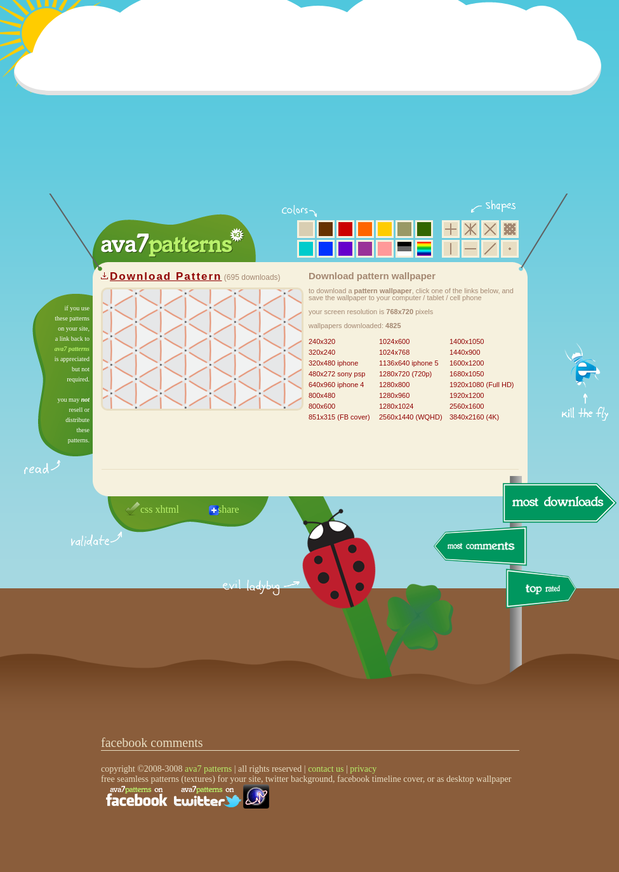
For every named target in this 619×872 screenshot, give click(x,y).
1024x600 (394, 341)
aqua (306, 249)
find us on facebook (136, 796)
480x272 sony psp (337, 374)
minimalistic (510, 249)
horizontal (470, 249)
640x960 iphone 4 (336, 384)
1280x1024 (396, 406)
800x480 (322, 395)
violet (345, 249)
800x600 (322, 406)
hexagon (470, 229)
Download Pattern (166, 276)
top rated (543, 590)
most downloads (558, 502)
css (146, 509)
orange (365, 229)
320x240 (322, 352)
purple (365, 249)
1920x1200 (466, 395)
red (345, 229)
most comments (480, 547)
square (451, 229)
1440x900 (464, 352)
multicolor (424, 249)
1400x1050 (466, 341)
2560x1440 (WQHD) (411, 417)
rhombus (490, 229)
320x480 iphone (333, 363)
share (228, 509)
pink (385, 249)
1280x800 (394, 384)
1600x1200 (466, 363)
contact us (325, 769)
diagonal (490, 249)
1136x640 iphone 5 (409, 363)
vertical (451, 249)
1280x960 (394, 395)
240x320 (322, 341)
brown (326, 229)
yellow (385, 229)
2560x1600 (466, 406)
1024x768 (394, 352)
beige (306, 229)
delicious (326, 573)
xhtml (167, 509)
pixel (510, 229)
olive (404, 229)
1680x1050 (466, 374)
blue (326, 249)
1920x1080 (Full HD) (481, 384)
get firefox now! (585, 299)
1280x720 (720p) (405, 374)
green (424, 229)
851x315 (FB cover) (339, 417)
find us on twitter (207, 796)
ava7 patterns (72, 348)
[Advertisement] (311, 105)
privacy (363, 769)
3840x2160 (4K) (474, 417)
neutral (404, 249)
